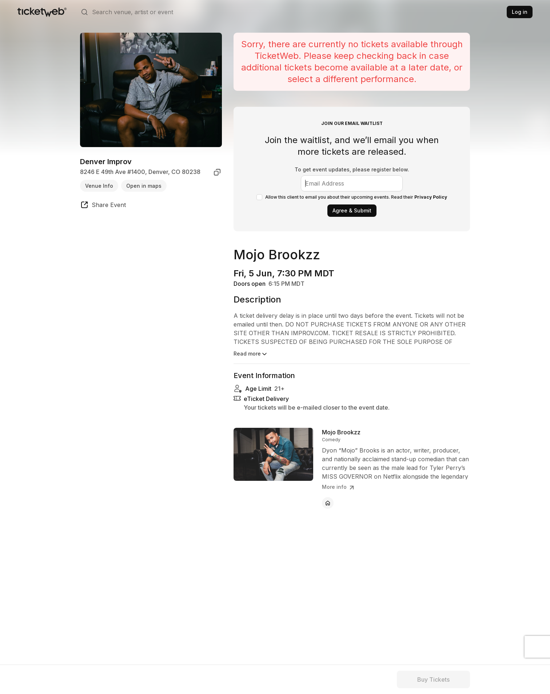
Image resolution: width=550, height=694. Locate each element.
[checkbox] (259, 197)
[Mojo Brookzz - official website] (328, 503)
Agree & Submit (351, 210)
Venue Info (99, 186)
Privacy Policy (430, 197)
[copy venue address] (217, 172)
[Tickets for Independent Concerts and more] (42, 12)
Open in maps (144, 186)
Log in (519, 12)
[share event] (103, 205)
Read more (251, 354)
